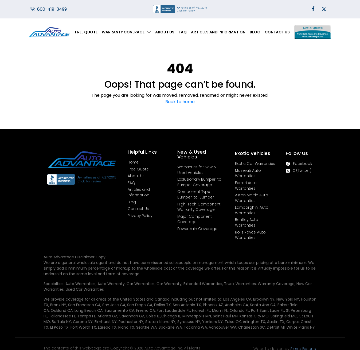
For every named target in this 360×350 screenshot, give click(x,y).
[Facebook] (313, 9)
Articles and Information (218, 32)
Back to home (180, 102)
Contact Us (277, 32)
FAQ (183, 32)
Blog (255, 32)
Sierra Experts (316, 332)
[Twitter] (324, 9)
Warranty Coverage (126, 32)
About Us (164, 32)
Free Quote (86, 32)
